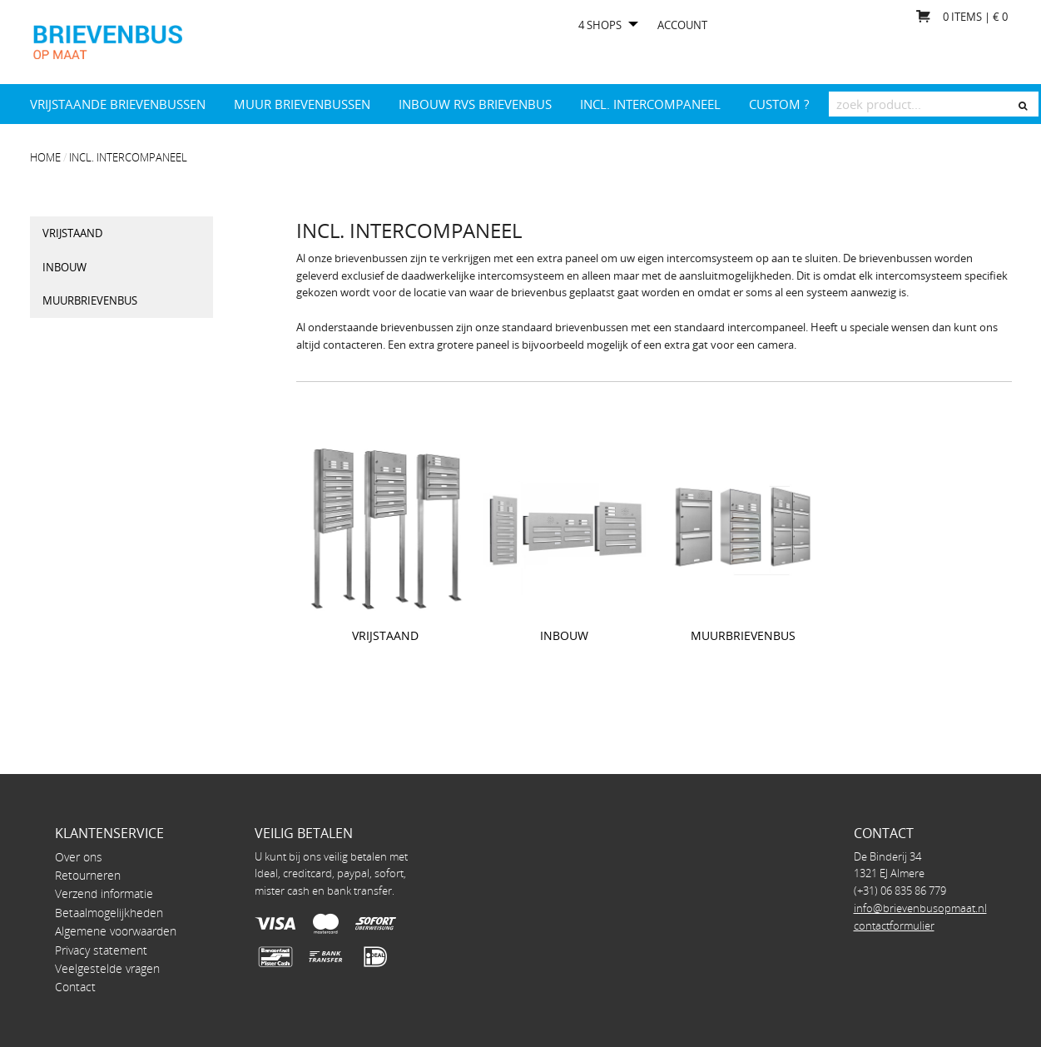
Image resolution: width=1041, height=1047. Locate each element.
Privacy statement (101, 950)
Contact (75, 987)
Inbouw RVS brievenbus (475, 104)
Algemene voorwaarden (115, 931)
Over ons (78, 857)
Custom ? (779, 104)
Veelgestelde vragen (107, 968)
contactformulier (894, 925)
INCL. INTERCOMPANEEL (650, 104)
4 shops (600, 25)
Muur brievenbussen (302, 104)
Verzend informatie (104, 893)
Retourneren (88, 875)
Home (45, 157)
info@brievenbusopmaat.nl (920, 908)
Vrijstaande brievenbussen (118, 104)
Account (682, 25)
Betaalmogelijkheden (109, 912)
